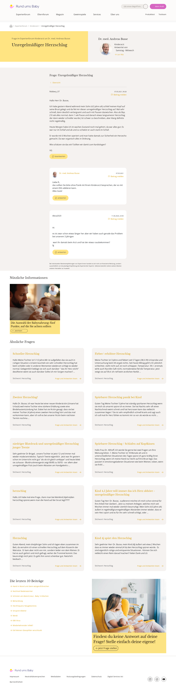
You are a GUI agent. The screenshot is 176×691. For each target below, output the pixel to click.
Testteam (162, 14)
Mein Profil (159, 6)
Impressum (14, 676)
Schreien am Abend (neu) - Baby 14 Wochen (31, 596)
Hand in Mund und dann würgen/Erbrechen (31, 586)
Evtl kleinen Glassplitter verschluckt (27, 630)
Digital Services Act (115, 676)
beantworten (60, 156)
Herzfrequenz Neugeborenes (25, 606)
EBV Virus (16, 620)
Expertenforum (23, 14)
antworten (62, 198)
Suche (145, 6)
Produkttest (150, 14)
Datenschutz (96, 676)
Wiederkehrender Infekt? (23, 625)
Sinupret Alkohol (19, 611)
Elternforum (43, 14)
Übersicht (56, 82)
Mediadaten (56, 676)
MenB (15, 615)
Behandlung (18, 601)
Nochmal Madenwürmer (23, 591)
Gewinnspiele (80, 14)
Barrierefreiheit (16, 682)
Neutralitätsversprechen (35, 676)
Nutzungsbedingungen (76, 676)
